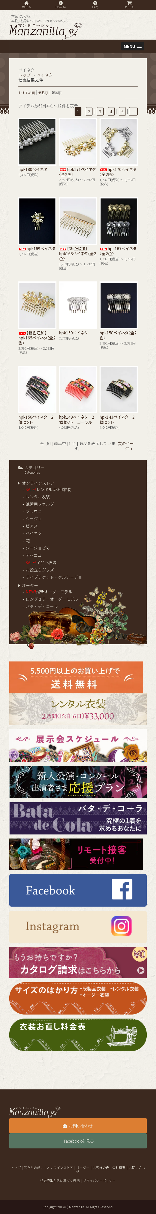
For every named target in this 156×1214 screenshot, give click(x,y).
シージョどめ (38, 548)
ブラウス (34, 511)
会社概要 (119, 1167)
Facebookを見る (79, 1141)
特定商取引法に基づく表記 (60, 1180)
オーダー (30, 585)
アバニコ (34, 555)
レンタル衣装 (38, 497)
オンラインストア (38, 483)
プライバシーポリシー (99, 1180)
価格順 (43, 92)
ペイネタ (34, 533)
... (133, 111)
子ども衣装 (41, 562)
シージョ (34, 518)
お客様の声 (101, 1167)
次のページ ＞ (126, 445)
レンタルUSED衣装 (48, 489)
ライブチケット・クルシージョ (54, 577)
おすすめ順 (26, 92)
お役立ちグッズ (40, 570)
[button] (132, 46)
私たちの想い (34, 1167)
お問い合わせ (78, 1126)
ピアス (32, 526)
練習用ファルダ (40, 504)
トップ (24, 75)
